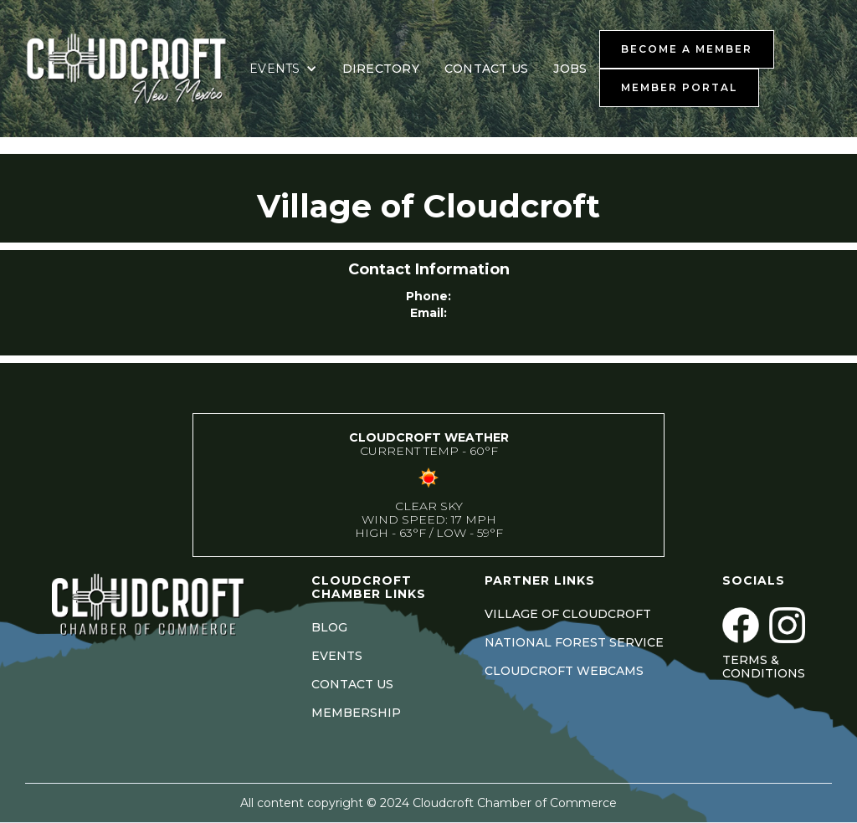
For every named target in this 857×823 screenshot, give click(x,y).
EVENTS (336, 655)
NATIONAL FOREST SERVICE (574, 642)
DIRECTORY (380, 68)
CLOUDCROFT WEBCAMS (564, 670)
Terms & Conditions (763, 666)
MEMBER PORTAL (679, 87)
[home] (130, 68)
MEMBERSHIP (356, 712)
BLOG (329, 627)
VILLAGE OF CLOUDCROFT (568, 614)
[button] (283, 68)
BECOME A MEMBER (686, 49)
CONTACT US (486, 68)
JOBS (570, 68)
